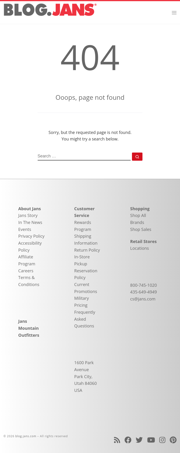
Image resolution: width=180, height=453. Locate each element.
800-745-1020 (143, 285)
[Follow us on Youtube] (151, 440)
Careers (25, 270)
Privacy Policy (31, 236)
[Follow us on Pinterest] (173, 440)
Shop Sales (140, 229)
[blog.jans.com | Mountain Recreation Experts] (50, 12)
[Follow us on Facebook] (128, 440)
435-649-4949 (143, 292)
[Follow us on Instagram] (162, 440)
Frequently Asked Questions (84, 319)
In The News (30, 222)
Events (24, 229)
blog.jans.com (25, 436)
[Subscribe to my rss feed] (117, 440)
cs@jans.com (142, 299)
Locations (139, 248)
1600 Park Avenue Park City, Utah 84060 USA (85, 376)
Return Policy (87, 250)
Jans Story (28, 215)
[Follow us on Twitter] (139, 440)
